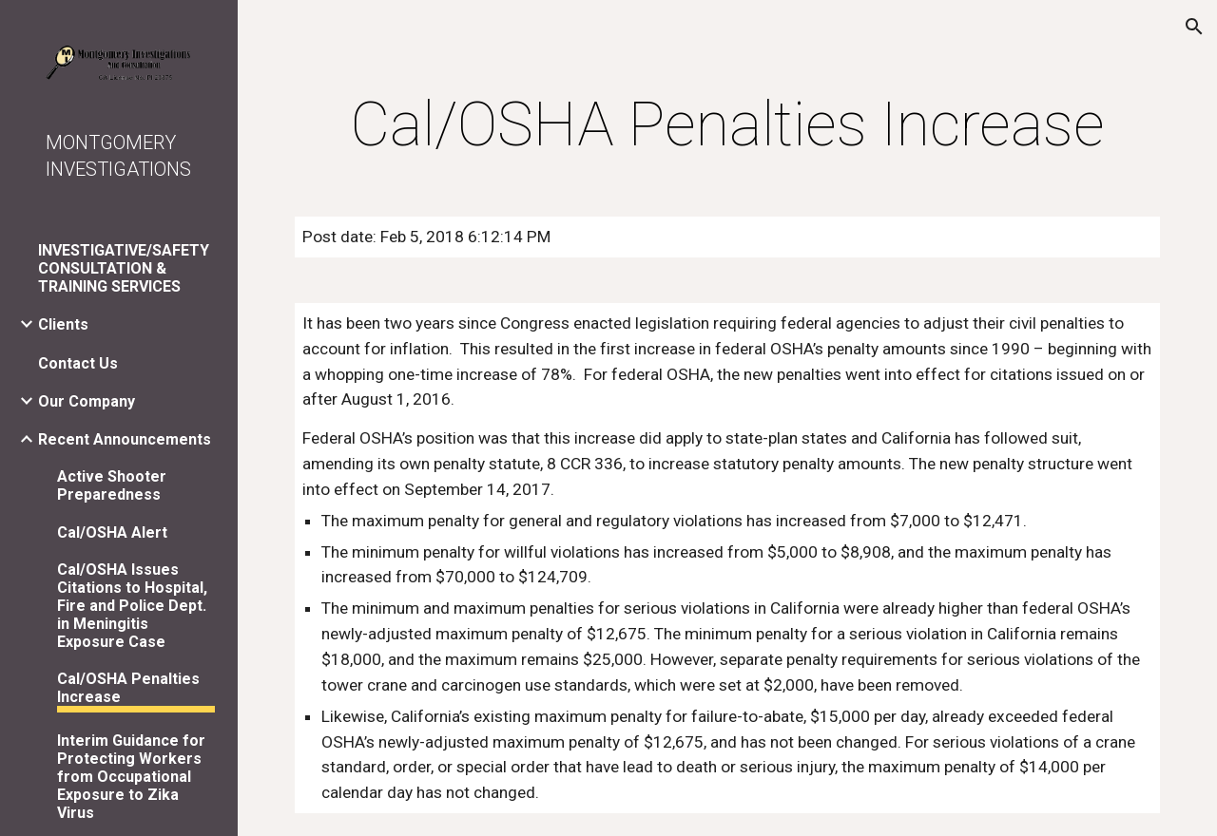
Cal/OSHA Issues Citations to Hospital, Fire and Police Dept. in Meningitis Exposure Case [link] (132, 605)
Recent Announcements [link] (124, 439)
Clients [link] (63, 324)
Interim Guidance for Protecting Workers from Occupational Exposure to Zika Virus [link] (131, 777)
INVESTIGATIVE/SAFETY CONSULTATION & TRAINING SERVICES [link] (123, 268)
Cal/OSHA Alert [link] (112, 532)
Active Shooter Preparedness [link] (111, 485)
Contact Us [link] (78, 363)
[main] (728, 125)
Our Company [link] (86, 401)
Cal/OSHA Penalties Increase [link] (128, 688)
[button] (1194, 26)
